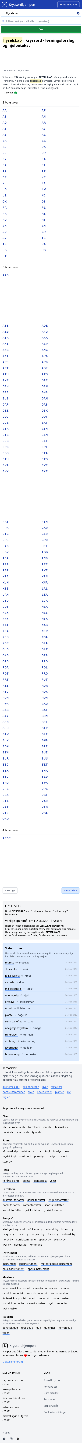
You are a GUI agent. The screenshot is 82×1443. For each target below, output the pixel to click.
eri (45, 447)
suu (45, 758)
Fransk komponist (36, 1293)
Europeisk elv (17, 1127)
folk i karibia (12, 975)
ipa (6, 564)
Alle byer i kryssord (14, 1229)
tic (6, 777)
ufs (6, 789)
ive (45, 570)
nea (6, 631)
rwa (6, 704)
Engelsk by (38, 1234)
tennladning (12, 1054)
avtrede (9, 982)
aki (6, 344)
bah (6, 386)
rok (45, 692)
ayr (6, 380)
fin (45, 522)
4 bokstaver (11, 830)
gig (6, 534)
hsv (6, 552)
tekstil (8, 1008)
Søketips (8, 92)
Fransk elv (34, 1127)
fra (6, 528)
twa (45, 783)
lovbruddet (11, 1047)
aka (45, 338)
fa (5, 165)
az (44, 135)
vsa (45, 813)
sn (44, 226)
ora (45, 655)
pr (5, 214)
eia (6, 429)
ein (45, 429)
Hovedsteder (44, 1092)
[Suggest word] (68, 4)
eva (6, 465)
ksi (6, 589)
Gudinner (49, 1327)
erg (6, 447)
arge (7, 838)
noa (45, 637)
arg (45, 362)
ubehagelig (12, 995)
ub (5, 250)
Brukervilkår (51, 1406)
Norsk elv (8, 1132)
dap (6, 405)
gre (6, 540)
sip (45, 728)
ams (6, 350)
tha (45, 771)
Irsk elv (47, 1127)
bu (5, 147)
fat (6, 522)
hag (6, 546)
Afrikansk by (35, 1229)
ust (45, 795)
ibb (45, 552)
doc (6, 417)
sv (5, 238)
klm (6, 582)
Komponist (67, 1288)
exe (45, 471)
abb (6, 326)
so (5, 232)
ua (44, 244)
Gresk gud (27, 1327)
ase (45, 368)
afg (45, 332)
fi (44, 165)
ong (6, 655)
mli (45, 613)
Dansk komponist (13, 1293)
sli (45, 734)
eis (6, 435)
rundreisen (11, 1034)
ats (45, 374)
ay (5, 135)
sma (45, 740)
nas (45, 625)
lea (45, 595)
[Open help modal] (15, 92)
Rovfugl (63, 1156)
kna (45, 582)
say (6, 716)
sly (6, 740)
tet (45, 765)
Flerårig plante (11, 1180)
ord (6, 661)
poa (6, 667)
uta (6, 801)
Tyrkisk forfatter (52, 1210)
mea (45, 607)
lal (45, 589)
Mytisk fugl (9, 1156)
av (44, 129)
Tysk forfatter (32, 1210)
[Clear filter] (41, 21)
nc (44, 195)
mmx (6, 619)
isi (6, 570)
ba (5, 141)
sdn (45, 716)
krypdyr (9, 1002)
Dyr (69, 1092)
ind (45, 558)
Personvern (50, 1399)
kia (6, 576)
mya (45, 619)
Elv (4, 1127)
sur (6, 758)
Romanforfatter (32, 1205)
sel (45, 722)
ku (5, 183)
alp (45, 344)
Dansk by (23, 1234)
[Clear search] (78, 13)
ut (5, 256)
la (44, 183)
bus (6, 398)
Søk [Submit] (41, 29)
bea (6, 392)
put (45, 680)
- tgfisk (15, 1416)
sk (5, 226)
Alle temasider (11, 1087)
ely (45, 441)
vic (45, 807)
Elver (31, 1092)
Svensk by (60, 1239)
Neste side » (70, 890)
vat (6, 807)
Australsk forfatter (13, 1200)
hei (45, 546)
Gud (38, 1327)
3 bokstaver (11, 267)
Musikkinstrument (13, 1269)
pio (45, 661)
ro (5, 220)
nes (6, 637)
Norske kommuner (14, 1092)
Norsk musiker (61, 1298)
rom (6, 698)
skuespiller (11, 969)
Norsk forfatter (11, 1205)
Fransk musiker (59, 1293)
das (45, 405)
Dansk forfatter (36, 1200)
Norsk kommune (26, 1239)
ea (44, 159)
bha (45, 392)
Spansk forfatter (54, 1205)
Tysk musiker (10, 1308)
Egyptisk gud (10, 1327)
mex (6, 613)
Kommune (36, 1244)
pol (45, 667)
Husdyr (57, 1151)
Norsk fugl (25, 1156)
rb (44, 214)
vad (45, 801)
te (44, 238)
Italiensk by (68, 1234)
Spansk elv (23, 1132)
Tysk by (7, 1244)
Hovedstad (20, 1244)
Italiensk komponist (14, 1298)
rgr (45, 686)
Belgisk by (8, 1234)
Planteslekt (40, 1180)
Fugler (6, 1097)
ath (6, 374)
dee (6, 411)
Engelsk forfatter (58, 1200)
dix (45, 411)
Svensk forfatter (12, 1210)
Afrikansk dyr (10, 1151)
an (44, 117)
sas (6, 710)
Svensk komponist (13, 1303)
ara (45, 356)
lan (6, 595)
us (44, 250)
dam (45, 398)
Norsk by (8, 1239)
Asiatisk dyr (28, 1151)
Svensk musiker (36, 1303)
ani (6, 356)
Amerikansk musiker (45, 1288)
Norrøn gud (65, 1327)
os (44, 201)
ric (6, 692)
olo (6, 649)
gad (45, 528)
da (44, 147)
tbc (6, 765)
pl (44, 208)
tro (6, 783)
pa (5, 208)
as (5, 129)
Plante (26, 1180)
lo (5, 189)
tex (6, 771)
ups (45, 789)
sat (45, 710)
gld (45, 534)
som (6, 746)
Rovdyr (51, 1156)
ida (6, 558)
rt (44, 220)
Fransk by (52, 1234)
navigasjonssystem (16, 1028)
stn (6, 752)
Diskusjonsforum (13, 1361)
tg (5, 244)
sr (44, 232)
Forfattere (56, 1087)
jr (5, 177)
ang (45, 350)
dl (5, 153)
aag (6, 275)
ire (45, 564)
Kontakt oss (51, 1386)
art (6, 368)
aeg (6, 332)
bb (44, 141)
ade (45, 326)
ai (5, 117)
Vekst (53, 1180)
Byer (45, 1087)
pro (45, 673)
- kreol (14, 1398)
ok (5, 201)
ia (5, 171)
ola (45, 643)
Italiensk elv (61, 1127)
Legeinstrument (28, 1264)
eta (45, 453)
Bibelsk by (67, 1229)
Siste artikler (51, 1393)
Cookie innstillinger (55, 1412)
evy (6, 471)
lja (45, 601)
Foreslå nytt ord (53, 1380)
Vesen (6, 1333)
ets (45, 459)
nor (6, 643)
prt (6, 680)
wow (6, 819)
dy (5, 159)
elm (45, 435)
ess (6, 453)
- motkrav (13, 1380)
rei (6, 686)
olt (45, 649)
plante (9, 1015)
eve (45, 465)
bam (45, 386)
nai (6, 625)
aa (5, 110)
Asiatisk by (52, 1229)
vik (6, 813)
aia (6, 338)
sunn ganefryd (13, 1021)
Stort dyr (8, 1161)
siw (6, 734)
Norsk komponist (39, 1298)
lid (6, 601)
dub (6, 423)
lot (6, 607)
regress (9, 962)
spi (45, 746)
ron (45, 698)
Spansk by (45, 1239)
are (6, 362)
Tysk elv (36, 1132)
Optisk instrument (38, 1269)
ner (45, 631)
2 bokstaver (11, 102)
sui (45, 752)
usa (6, 795)
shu (6, 728)
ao (5, 123)
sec (6, 722)
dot (45, 417)
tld (45, 777)
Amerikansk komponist (16, 1288)
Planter (59, 1092)
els (6, 441)
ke (44, 177)
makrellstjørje (13, 988)
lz (5, 195)
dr (44, 153)
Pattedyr (39, 1156)
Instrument (9, 1264)
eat (45, 423)
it (44, 171)
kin (45, 576)
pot (6, 673)
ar (44, 123)
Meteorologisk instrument (56, 1264)
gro (45, 540)
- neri (12, 1389)
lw (44, 189)
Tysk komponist (58, 1303)
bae (45, 380)
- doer (11, 1407)
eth (6, 459)
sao (45, 704)
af (44, 110)
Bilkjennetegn (31, 1087)
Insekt (68, 1151)
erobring (10, 1041)
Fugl (47, 1151)
